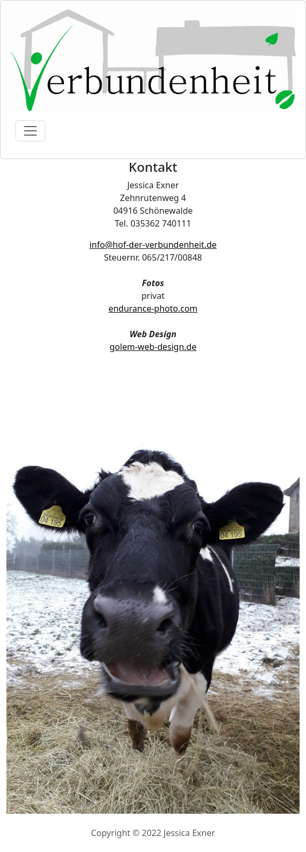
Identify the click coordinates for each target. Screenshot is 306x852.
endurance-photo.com (152, 308)
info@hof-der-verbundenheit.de (153, 244)
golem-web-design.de (153, 347)
